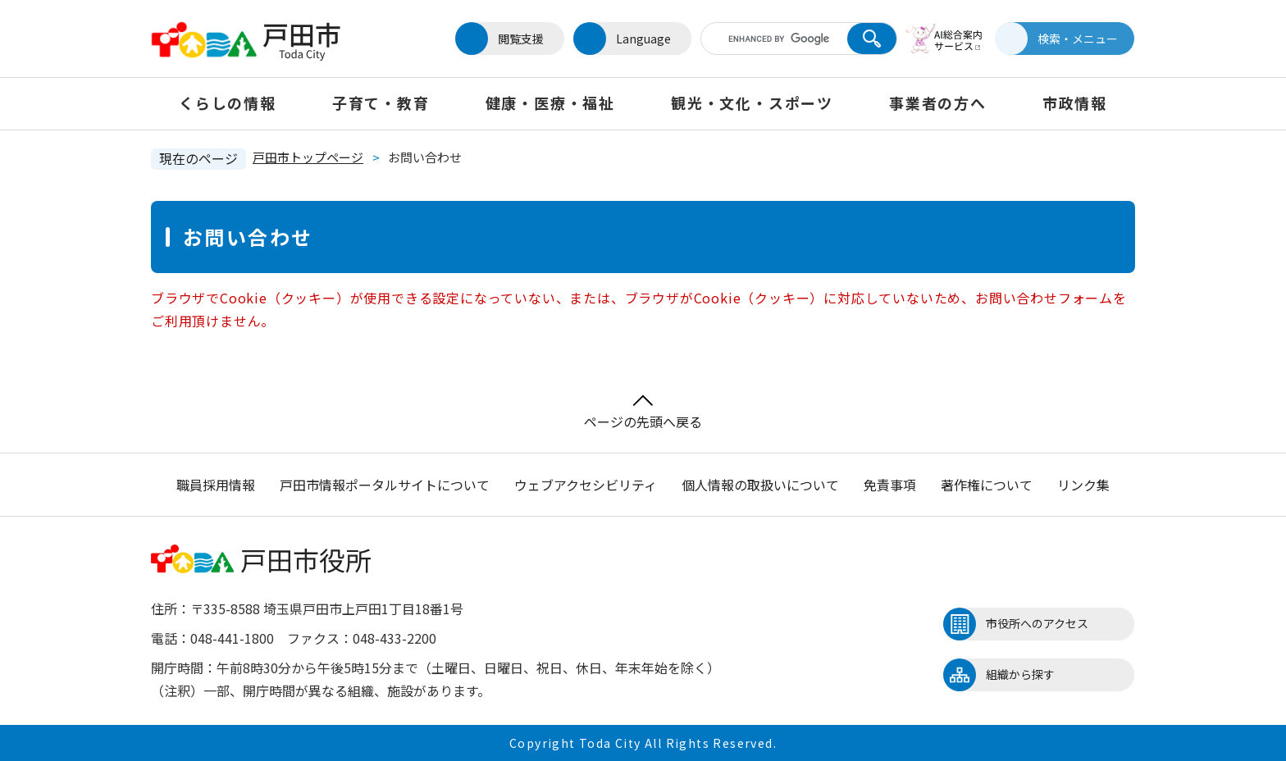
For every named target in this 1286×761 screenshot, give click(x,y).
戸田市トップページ (308, 157)
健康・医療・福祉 (550, 102)
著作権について (987, 484)
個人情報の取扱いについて (760, 484)
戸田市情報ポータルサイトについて (385, 484)
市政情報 (1074, 102)
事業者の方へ (938, 102)
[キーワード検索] (777, 38)
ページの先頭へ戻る (643, 412)
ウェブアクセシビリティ (585, 484)
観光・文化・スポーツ (752, 102)
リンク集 (1083, 484)
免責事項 (890, 484)
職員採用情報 (215, 484)
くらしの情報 (227, 102)
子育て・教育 (381, 102)
